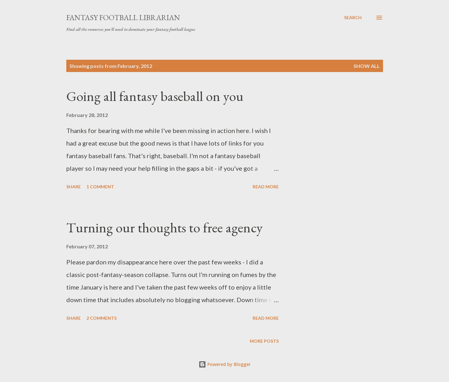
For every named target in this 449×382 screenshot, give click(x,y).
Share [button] (73, 186)
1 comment (100, 186)
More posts (264, 341)
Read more (266, 186)
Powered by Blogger (225, 364)
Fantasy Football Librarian (123, 17)
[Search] (353, 17)
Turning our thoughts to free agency (164, 227)
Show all (366, 66)
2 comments (101, 318)
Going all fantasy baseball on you (155, 96)
